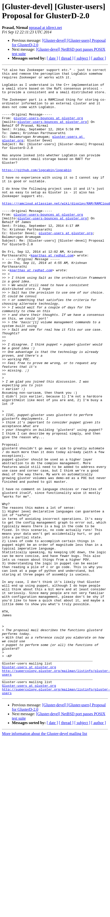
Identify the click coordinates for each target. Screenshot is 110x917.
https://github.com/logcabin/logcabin (36, 186)
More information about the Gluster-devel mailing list (44, 854)
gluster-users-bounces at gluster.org (48, 128)
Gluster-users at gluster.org (29, 782)
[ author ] (98, 58)
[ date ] (52, 58)
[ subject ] (82, 58)
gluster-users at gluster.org (65, 262)
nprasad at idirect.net (45, 27)
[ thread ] (66, 58)
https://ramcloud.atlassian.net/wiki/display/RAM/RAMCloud (56, 226)
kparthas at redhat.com (52, 288)
